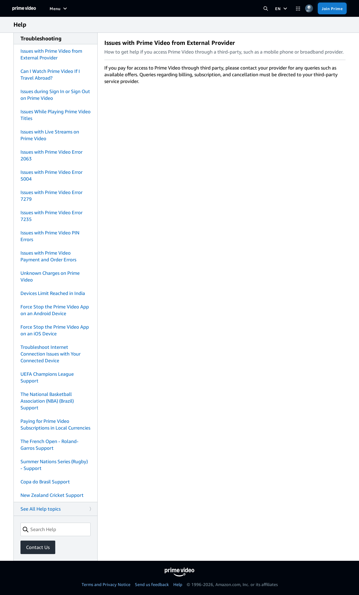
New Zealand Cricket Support (52, 495)
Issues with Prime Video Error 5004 (51, 175)
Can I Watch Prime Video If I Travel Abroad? (50, 74)
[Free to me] (76, 8)
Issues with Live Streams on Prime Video (49, 135)
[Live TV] (189, 8)
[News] (169, 8)
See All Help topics (40, 509)
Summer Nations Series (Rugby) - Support (54, 464)
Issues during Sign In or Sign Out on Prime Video (55, 94)
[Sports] (149, 8)
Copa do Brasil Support (45, 482)
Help (177, 584)
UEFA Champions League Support (47, 377)
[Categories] (298, 8)
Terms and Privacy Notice (106, 584)
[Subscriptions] (222, 8)
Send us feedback (152, 584)
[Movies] (101, 8)
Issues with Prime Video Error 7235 (51, 215)
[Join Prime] (332, 8)
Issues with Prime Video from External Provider (51, 54)
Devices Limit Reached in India (52, 293)
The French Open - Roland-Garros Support (49, 444)
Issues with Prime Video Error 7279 (51, 195)
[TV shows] (126, 8)
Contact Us (38, 547)
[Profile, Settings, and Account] (308, 8)
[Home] (24, 8)
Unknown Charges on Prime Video (50, 276)
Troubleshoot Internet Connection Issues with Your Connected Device (50, 353)
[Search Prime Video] (265, 8)
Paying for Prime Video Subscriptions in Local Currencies (55, 424)
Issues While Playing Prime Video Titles (55, 115)
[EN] (282, 8)
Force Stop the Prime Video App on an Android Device (54, 310)
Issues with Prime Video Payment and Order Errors (48, 256)
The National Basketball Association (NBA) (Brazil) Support (47, 400)
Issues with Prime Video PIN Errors (49, 236)
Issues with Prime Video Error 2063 (51, 155)
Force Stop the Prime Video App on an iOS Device (54, 330)
